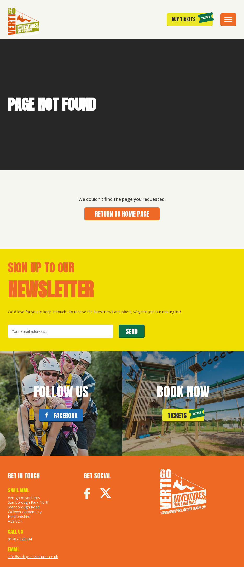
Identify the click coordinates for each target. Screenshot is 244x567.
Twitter (105, 494)
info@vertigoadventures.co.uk (33, 556)
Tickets (177, 415)
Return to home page (122, 214)
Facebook (87, 494)
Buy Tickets (184, 19)
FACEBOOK (66, 415)
